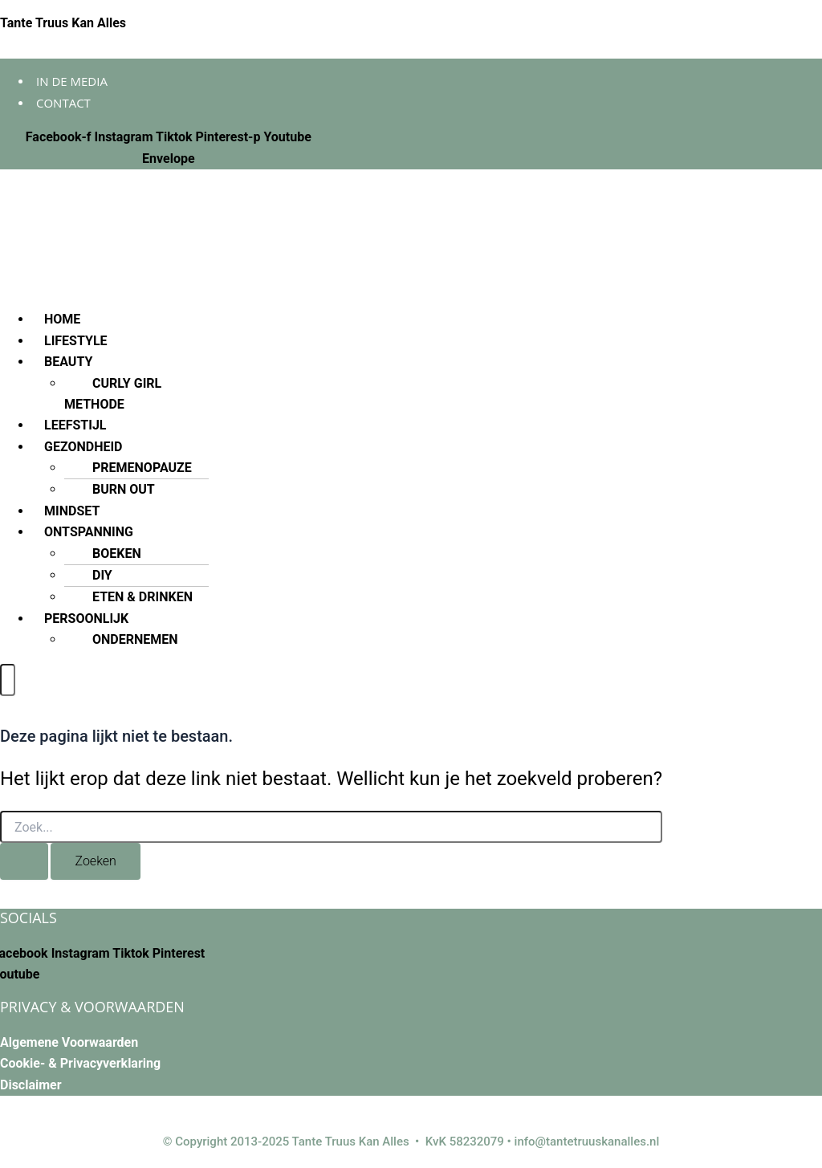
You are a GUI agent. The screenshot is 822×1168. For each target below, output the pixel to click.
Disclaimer (31, 1085)
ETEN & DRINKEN (142, 596)
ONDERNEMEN (135, 639)
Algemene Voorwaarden (69, 1042)
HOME (62, 319)
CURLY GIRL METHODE (112, 394)
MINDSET (72, 511)
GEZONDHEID (83, 446)
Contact (63, 103)
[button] (386, 362)
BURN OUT (123, 489)
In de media (72, 81)
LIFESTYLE (76, 340)
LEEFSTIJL (75, 425)
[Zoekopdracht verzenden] (24, 861)
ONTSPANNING (88, 531)
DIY (102, 575)
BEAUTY (68, 361)
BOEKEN (116, 553)
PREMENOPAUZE (142, 467)
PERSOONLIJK (86, 618)
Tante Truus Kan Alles (63, 23)
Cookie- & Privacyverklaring (80, 1063)
